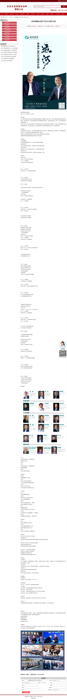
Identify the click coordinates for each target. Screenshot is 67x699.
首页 (2, 14)
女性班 (38, 14)
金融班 (47, 14)
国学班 (42, 14)
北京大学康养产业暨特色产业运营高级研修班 (10, 52)
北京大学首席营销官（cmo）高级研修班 (9, 48)
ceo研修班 (7, 25)
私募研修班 (7, 22)
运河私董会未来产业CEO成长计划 (8, 46)
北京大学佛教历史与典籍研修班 (7, 58)
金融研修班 (7, 27)
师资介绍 (12, 14)
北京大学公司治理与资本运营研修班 (8, 56)
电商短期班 (7, 39)
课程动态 (6, 14)
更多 (63, 14)
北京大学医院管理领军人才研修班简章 (9, 50)
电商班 (52, 14)
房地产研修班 (7, 30)
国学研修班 (7, 32)
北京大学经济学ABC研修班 (6, 60)
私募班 (27, 14)
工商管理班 (22, 14)
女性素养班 (7, 37)
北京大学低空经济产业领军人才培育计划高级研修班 (12, 54)
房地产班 (33, 14)
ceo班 (17, 14)
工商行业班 (7, 35)
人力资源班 (57, 14)
